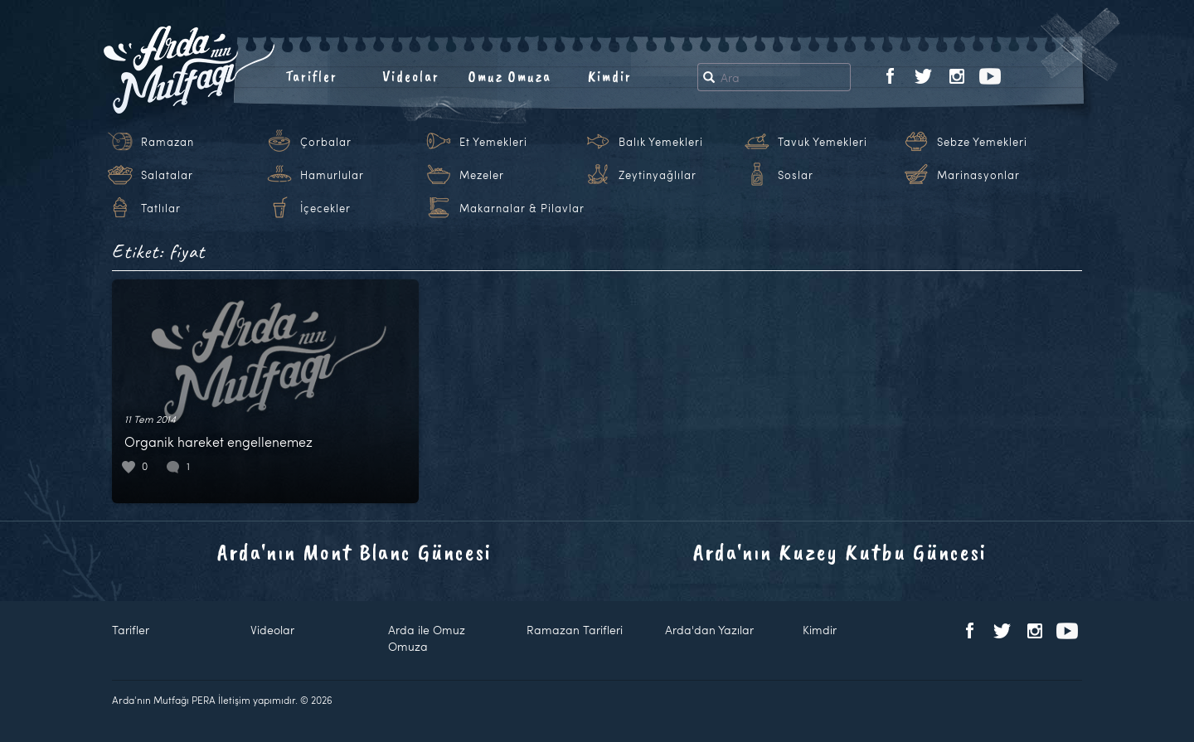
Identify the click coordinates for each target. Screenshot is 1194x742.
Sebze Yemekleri (982, 141)
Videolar (410, 76)
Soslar (795, 174)
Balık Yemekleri (661, 141)
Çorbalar (326, 141)
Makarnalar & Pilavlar (522, 208)
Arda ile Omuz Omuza (426, 638)
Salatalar (167, 174)
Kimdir (610, 76)
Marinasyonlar (978, 174)
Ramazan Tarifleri (575, 630)
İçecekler (325, 208)
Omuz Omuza (509, 76)
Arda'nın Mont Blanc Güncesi (354, 551)
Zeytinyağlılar (657, 174)
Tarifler (311, 76)
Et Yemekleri (493, 141)
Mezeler (481, 174)
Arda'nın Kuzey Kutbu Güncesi (840, 551)
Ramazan (167, 141)
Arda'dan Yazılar (709, 630)
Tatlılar (161, 208)
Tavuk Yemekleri (822, 141)
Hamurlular (332, 174)
